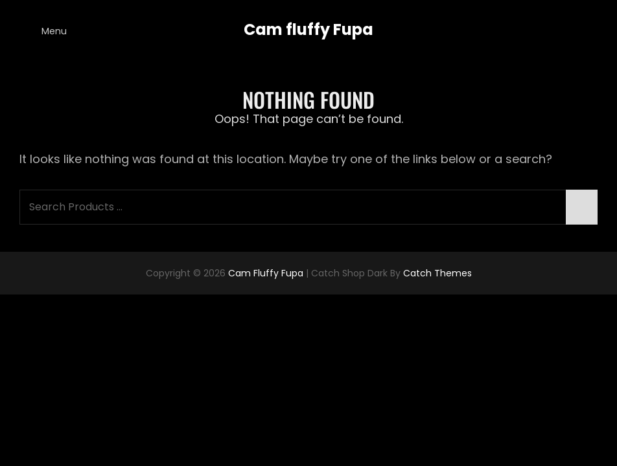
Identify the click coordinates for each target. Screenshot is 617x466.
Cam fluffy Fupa (308, 29)
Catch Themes (437, 273)
